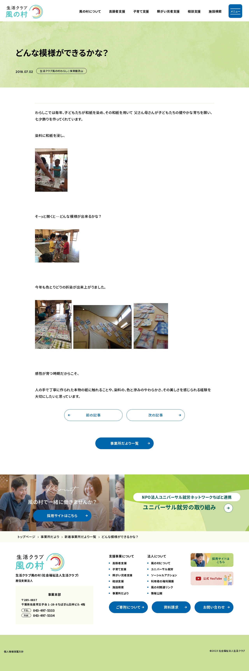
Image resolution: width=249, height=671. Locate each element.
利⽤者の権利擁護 (162, 581)
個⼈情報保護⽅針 (14, 651)
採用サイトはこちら (62, 515)
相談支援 (194, 11)
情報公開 (156, 593)
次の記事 (155, 414)
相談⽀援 (118, 581)
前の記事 (93, 414)
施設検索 (215, 11)
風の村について (90, 11)
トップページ (26, 537)
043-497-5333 (44, 610)
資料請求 (171, 607)
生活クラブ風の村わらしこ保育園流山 (61, 71)
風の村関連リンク (162, 587)
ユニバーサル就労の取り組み (179, 507)
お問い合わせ (214, 607)
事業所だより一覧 (124, 443)
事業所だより (50, 537)
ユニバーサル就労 (162, 569)
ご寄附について (128, 607)
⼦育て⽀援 (141, 11)
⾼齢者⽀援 (117, 11)
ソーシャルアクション (164, 575)
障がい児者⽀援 (168, 11)
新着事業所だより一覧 (80, 537)
